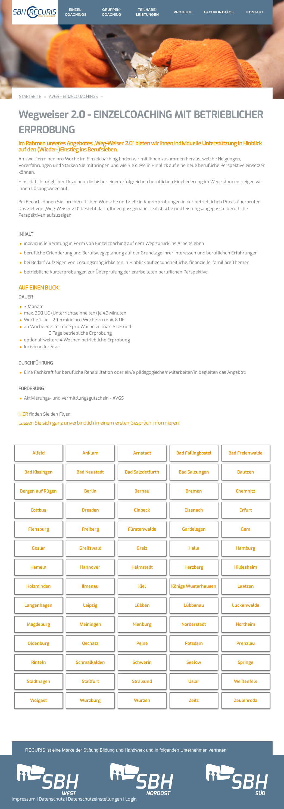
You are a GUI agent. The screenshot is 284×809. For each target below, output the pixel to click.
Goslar (38, 548)
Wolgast (38, 700)
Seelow (193, 662)
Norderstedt (194, 624)
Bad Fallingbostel (193, 453)
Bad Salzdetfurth (142, 472)
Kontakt (254, 12)
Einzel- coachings (75, 12)
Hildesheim (245, 567)
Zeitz (194, 700)
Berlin (90, 491)
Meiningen (90, 624)
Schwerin (142, 662)
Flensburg (38, 529)
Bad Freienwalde (246, 453)
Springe (245, 662)
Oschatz (90, 643)
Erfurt (245, 510)
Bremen (194, 491)
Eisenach (194, 510)
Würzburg (90, 700)
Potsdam (194, 643)
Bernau (142, 491)
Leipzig (90, 605)
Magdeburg (38, 624)
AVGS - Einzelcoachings (73, 96)
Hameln (38, 567)
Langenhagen (38, 605)
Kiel (142, 586)
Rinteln (38, 662)
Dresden (90, 510)
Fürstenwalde (142, 529)
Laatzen (246, 586)
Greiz (142, 548)
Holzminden (38, 586)
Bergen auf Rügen (38, 491)
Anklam (90, 453)
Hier (23, 414)
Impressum (24, 799)
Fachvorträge (219, 12)
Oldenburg (38, 643)
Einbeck (142, 510)
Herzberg (194, 567)
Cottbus (38, 510)
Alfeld (38, 453)
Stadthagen (38, 681)
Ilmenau (90, 586)
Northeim (245, 624)
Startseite (30, 96)
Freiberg (90, 529)
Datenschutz (52, 799)
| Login (130, 799)
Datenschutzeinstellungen (95, 799)
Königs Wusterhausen (193, 586)
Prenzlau (245, 643)
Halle (194, 548)
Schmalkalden (90, 662)
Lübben (142, 605)
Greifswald (90, 548)
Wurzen (142, 700)
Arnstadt (142, 453)
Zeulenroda (245, 700)
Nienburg (142, 624)
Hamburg (245, 548)
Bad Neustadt (90, 472)
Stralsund (142, 681)
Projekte (183, 12)
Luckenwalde (245, 605)
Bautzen (245, 472)
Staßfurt (90, 681)
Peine (142, 643)
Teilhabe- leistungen (147, 12)
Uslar (193, 681)
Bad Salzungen (194, 472)
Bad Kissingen (38, 472)
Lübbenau (194, 605)
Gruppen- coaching (111, 12)
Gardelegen (194, 529)
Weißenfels (245, 681)
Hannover (90, 567)
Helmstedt (142, 567)
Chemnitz (245, 491)
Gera (246, 529)
